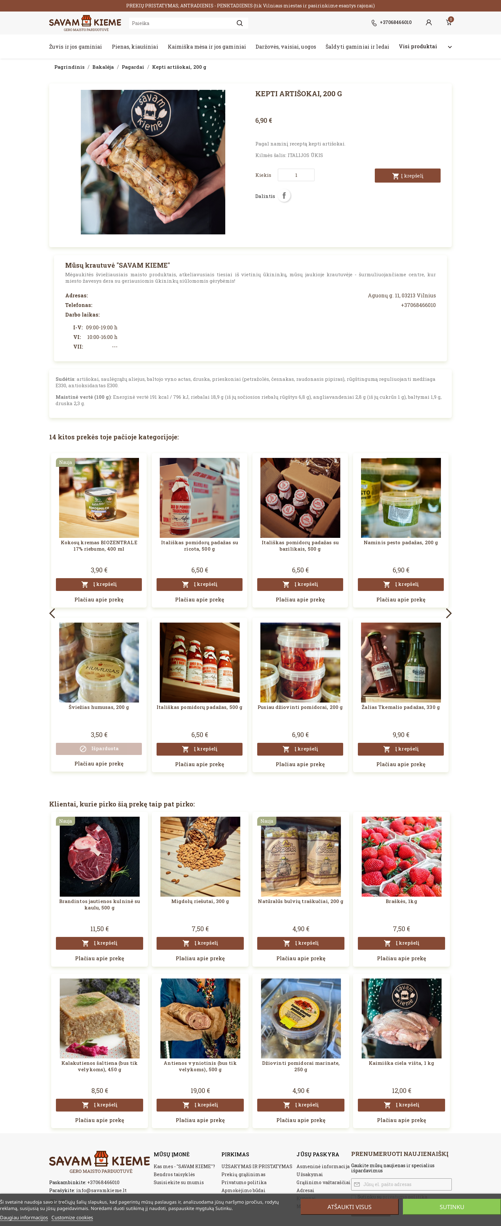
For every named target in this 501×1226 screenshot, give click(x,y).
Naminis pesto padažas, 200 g (401, 542)
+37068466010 (103, 1182)
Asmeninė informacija (323, 1166)
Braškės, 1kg (401, 901)
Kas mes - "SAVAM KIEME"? (184, 1166)
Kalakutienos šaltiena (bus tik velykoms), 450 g (99, 1066)
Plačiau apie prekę (98, 599)
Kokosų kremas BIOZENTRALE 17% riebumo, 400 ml (99, 545)
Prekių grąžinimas (243, 1174)
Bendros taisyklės (174, 1174)
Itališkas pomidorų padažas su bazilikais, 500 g (300, 545)
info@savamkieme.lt (101, 1190)
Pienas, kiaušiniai (135, 46)
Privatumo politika (243, 1182)
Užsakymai (310, 1174)
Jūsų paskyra (318, 1154)
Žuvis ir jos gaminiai (75, 46)
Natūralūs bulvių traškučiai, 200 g (300, 901)
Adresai (305, 1190)
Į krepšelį (407, 176)
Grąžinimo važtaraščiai (324, 1182)
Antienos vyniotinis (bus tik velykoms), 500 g (200, 1066)
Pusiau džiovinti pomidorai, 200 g (300, 707)
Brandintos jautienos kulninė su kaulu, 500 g (99, 904)
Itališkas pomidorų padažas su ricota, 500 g (199, 545)
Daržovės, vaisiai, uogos (286, 46)
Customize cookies (72, 1217)
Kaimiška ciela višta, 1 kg (401, 1063)
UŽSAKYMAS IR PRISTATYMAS (256, 1166)
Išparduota (99, 749)
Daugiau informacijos (24, 1217)
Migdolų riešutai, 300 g (200, 901)
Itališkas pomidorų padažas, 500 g (200, 707)
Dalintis (284, 195)
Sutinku (452, 1207)
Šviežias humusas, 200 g (99, 707)
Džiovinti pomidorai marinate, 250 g (301, 1066)
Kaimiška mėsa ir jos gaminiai (207, 46)
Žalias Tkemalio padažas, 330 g (401, 707)
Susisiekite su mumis (179, 1182)
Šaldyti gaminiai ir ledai (357, 46)
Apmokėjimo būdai (243, 1190)
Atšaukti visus (350, 1207)
